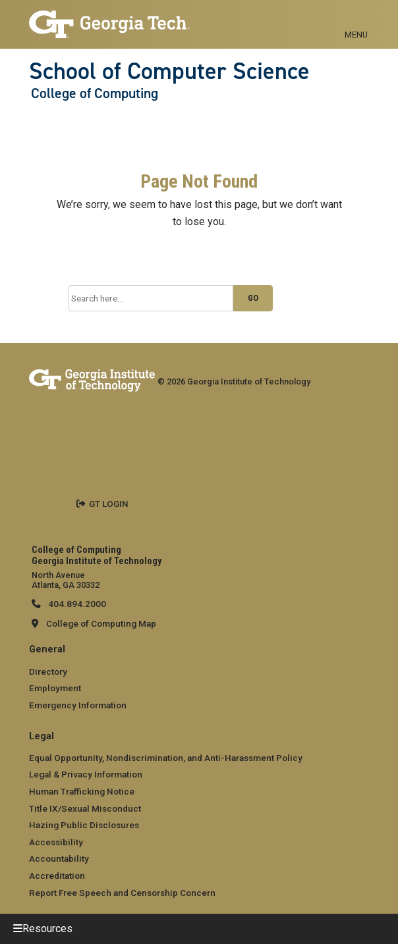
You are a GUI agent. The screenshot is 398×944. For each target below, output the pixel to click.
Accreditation (57, 875)
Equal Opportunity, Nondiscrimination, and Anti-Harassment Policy (165, 757)
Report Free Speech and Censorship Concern (122, 892)
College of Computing (94, 93)
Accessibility (56, 842)
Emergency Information (78, 705)
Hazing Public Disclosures (84, 825)
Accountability (59, 858)
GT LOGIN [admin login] (108, 503)
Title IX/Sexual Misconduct (85, 808)
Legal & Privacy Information (85, 774)
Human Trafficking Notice (81, 791)
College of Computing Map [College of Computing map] (101, 623)
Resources (47, 928)
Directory (48, 671)
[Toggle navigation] (356, 19)
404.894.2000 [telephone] (76, 603)
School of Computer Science (169, 71)
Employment (55, 688)
